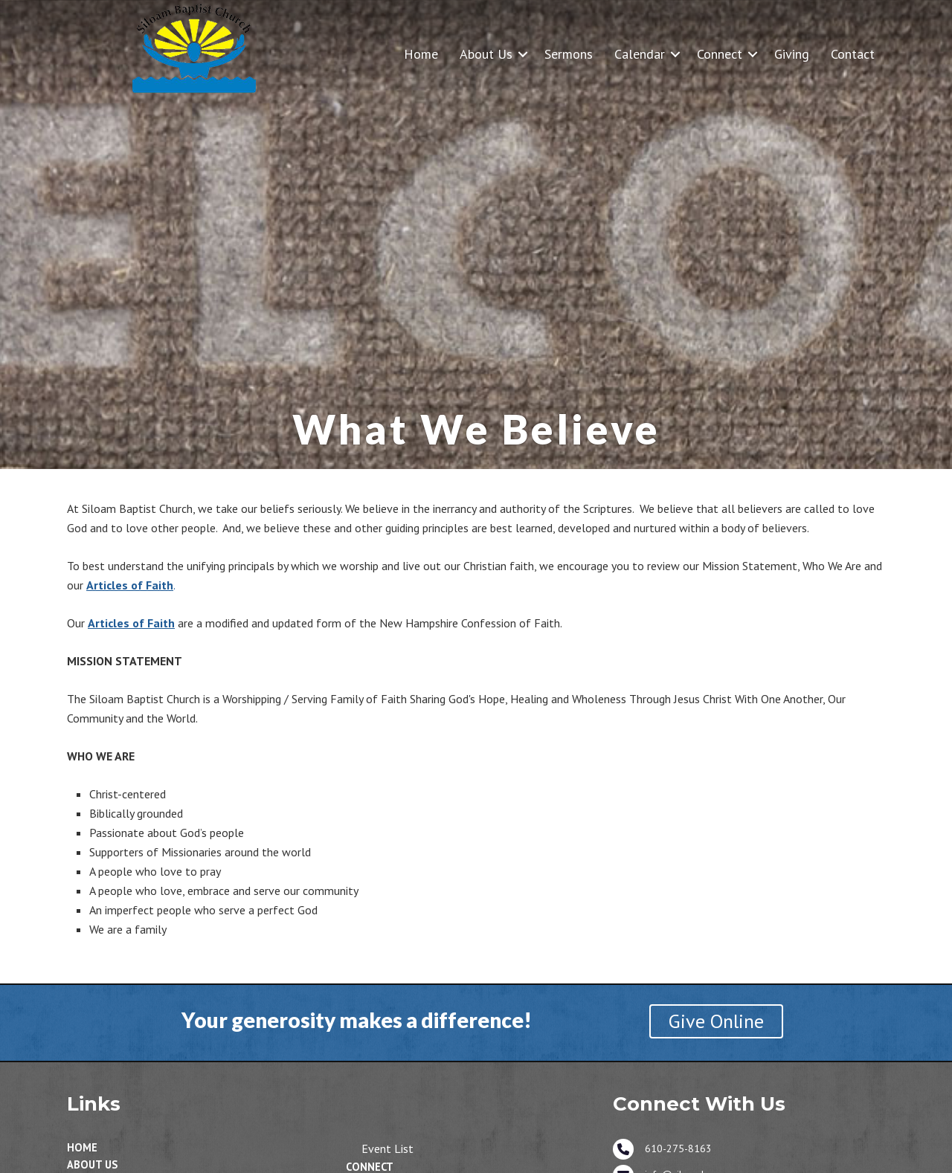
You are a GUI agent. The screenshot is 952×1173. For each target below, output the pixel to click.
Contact (853, 53)
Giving (791, 53)
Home (421, 53)
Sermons (568, 53)
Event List (387, 1148)
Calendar (639, 53)
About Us (486, 53)
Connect (719, 53)
